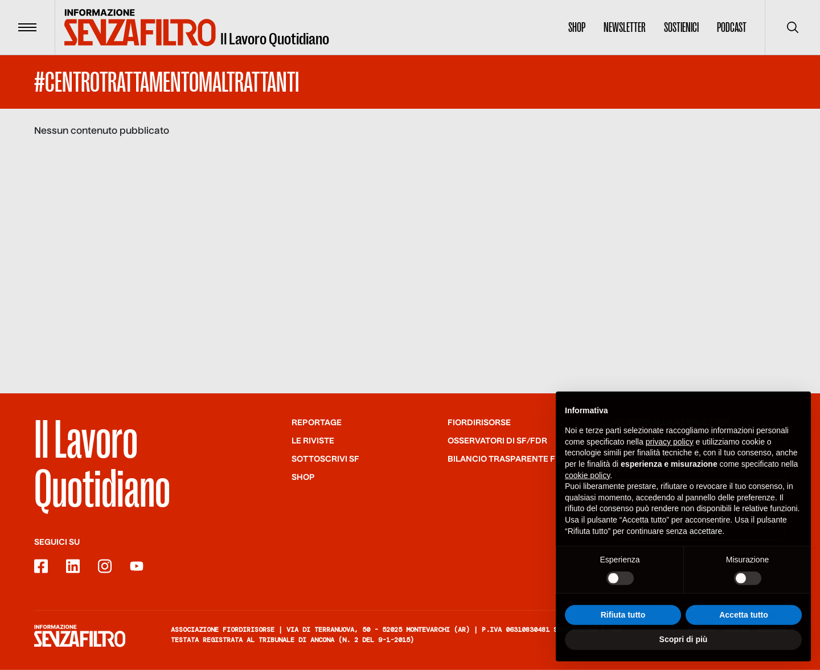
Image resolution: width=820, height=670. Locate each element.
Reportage (317, 423)
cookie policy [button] (587, 495)
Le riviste (313, 441)
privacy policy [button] (670, 462)
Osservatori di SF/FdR (497, 441)
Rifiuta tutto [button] (623, 635)
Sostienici (681, 27)
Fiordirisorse (479, 423)
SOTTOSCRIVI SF (325, 459)
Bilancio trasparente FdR (507, 459)
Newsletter (625, 27)
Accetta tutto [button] (743, 635)
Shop (576, 27)
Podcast (732, 27)
